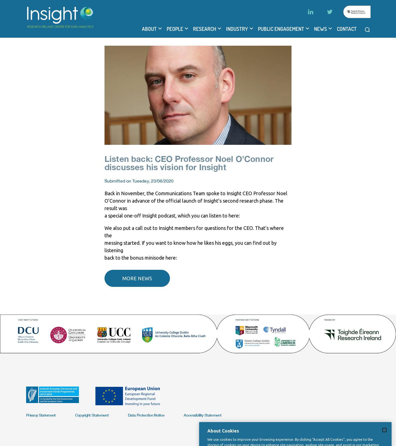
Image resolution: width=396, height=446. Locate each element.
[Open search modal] (367, 29)
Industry (237, 29)
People (175, 29)
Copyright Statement (92, 415)
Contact (347, 29)
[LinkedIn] (310, 12)
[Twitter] (329, 12)
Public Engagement (281, 29)
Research (204, 29)
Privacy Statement (41, 415)
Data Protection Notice (146, 415)
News (320, 29)
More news (137, 278)
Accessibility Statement (202, 415)
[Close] (384, 437)
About (149, 29)
